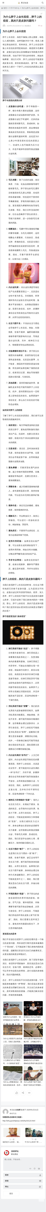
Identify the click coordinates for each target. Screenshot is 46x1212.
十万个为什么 (14, 8)
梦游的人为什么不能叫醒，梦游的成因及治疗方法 (33, 1020)
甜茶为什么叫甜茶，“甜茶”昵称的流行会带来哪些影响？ (12, 1020)
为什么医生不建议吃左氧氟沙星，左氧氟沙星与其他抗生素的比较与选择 (33, 1042)
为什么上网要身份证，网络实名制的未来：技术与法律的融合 (12, 1085)
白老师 (17, 1110)
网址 (6, 1187)
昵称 (6, 1175)
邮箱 (6, 1181)
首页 (5, 8)
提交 (11, 1193)
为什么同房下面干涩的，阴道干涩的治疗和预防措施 (33, 1085)
